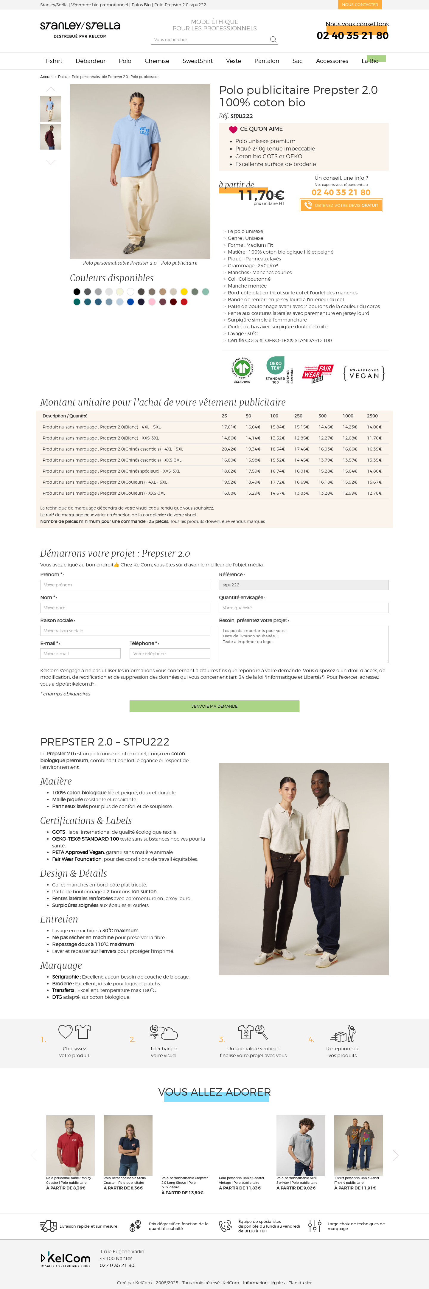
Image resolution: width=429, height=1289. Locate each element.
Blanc (130, 292)
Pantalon (266, 61)
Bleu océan (87, 302)
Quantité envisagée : (242, 597)
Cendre (109, 292)
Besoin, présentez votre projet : (254, 620)
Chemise (157, 61)
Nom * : (48, 597)
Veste (233, 61)
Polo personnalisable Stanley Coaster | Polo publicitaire (68, 1180)
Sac (298, 61)
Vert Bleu (77, 302)
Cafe (163, 292)
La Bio (370, 61)
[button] (50, 89)
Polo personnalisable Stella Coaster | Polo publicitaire (125, 1180)
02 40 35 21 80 (117, 1265)
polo (95, 754)
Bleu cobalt (130, 302)
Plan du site (300, 1282)
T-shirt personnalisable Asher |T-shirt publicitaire (356, 1180)
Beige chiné (173, 292)
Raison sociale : (57, 620)
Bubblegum (152, 302)
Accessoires (332, 61)
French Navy (141, 302)
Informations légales (264, 1282)
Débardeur (90, 61)
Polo (125, 61)
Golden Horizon (184, 292)
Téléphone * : (144, 643)
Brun (152, 292)
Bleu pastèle (120, 302)
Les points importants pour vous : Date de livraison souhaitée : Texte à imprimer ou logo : (304, 644)
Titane (141, 292)
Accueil (46, 76)
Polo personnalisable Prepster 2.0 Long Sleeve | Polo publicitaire (184, 1182)
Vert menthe (205, 292)
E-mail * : (50, 643)
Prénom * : (52, 574)
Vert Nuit (195, 292)
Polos (62, 76)
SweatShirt (198, 61)
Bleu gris (98, 302)
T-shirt (53, 61)
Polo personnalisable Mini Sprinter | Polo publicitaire (296, 1180)
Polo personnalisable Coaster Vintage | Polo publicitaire (241, 1180)
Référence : (232, 574)
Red (184, 302)
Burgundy (173, 302)
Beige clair (120, 292)
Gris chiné (98, 292)
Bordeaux (163, 302)
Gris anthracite (87, 292)
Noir (77, 292)
